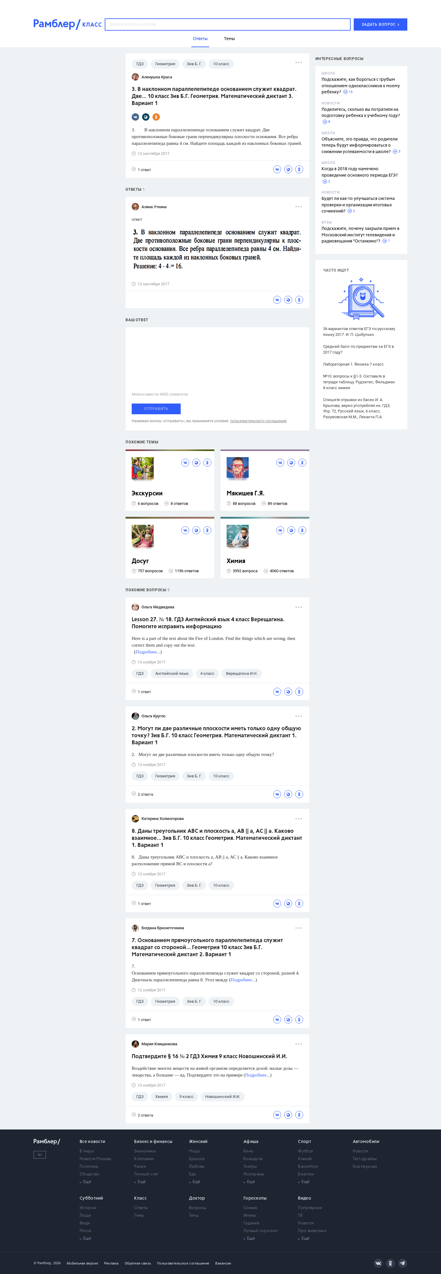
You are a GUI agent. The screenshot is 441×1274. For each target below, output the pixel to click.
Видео (304, 1198)
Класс (140, 1198)
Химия (236, 561)
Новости (361, 1151)
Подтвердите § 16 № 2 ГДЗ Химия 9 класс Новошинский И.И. (209, 1056)
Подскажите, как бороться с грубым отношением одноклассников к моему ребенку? (361, 85)
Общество (89, 1174)
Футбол (305, 1151)
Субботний (91, 1198)
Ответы (141, 1208)
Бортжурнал (365, 1167)
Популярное (310, 1208)
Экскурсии (147, 493)
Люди (85, 1216)
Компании (144, 1159)
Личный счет (146, 1174)
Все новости (92, 1142)
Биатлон (306, 1174)
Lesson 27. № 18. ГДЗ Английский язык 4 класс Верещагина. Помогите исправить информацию (208, 623)
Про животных (312, 1231)
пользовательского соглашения (258, 421)
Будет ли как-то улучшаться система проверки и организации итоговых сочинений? (358, 205)
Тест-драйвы (365, 1159)
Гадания (251, 1223)
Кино (248, 1151)
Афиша (251, 1142)
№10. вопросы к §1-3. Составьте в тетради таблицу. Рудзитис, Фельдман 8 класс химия (359, 382)
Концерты (253, 1159)
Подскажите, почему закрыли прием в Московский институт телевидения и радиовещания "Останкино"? (360, 235)
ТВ (300, 1216)
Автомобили (366, 1142)
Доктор (197, 1198)
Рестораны (253, 1174)
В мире (87, 1151)
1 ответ (141, 169)
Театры (250, 1167)
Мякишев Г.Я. (246, 493)
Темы (139, 1216)
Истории (88, 1208)
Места (85, 1231)
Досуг (140, 561)
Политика (89, 1167)
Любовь (197, 1167)
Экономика (145, 1151)
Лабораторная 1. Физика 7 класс (353, 364)
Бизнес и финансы (153, 1142)
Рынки (140, 1167)
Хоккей (305, 1159)
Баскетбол (308, 1167)
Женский (198, 1142)
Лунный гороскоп (260, 1231)
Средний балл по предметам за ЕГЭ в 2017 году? (358, 349)
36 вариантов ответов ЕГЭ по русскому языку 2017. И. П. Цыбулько (359, 331)
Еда (192, 1174)
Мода (194, 1151)
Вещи (85, 1223)
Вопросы (197, 1208)
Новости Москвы (95, 1159)
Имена (249, 1216)
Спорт (304, 1142)
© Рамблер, (43, 1263)
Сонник (250, 1208)
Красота (197, 1159)
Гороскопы (255, 1198)
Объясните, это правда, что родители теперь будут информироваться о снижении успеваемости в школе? (360, 145)
